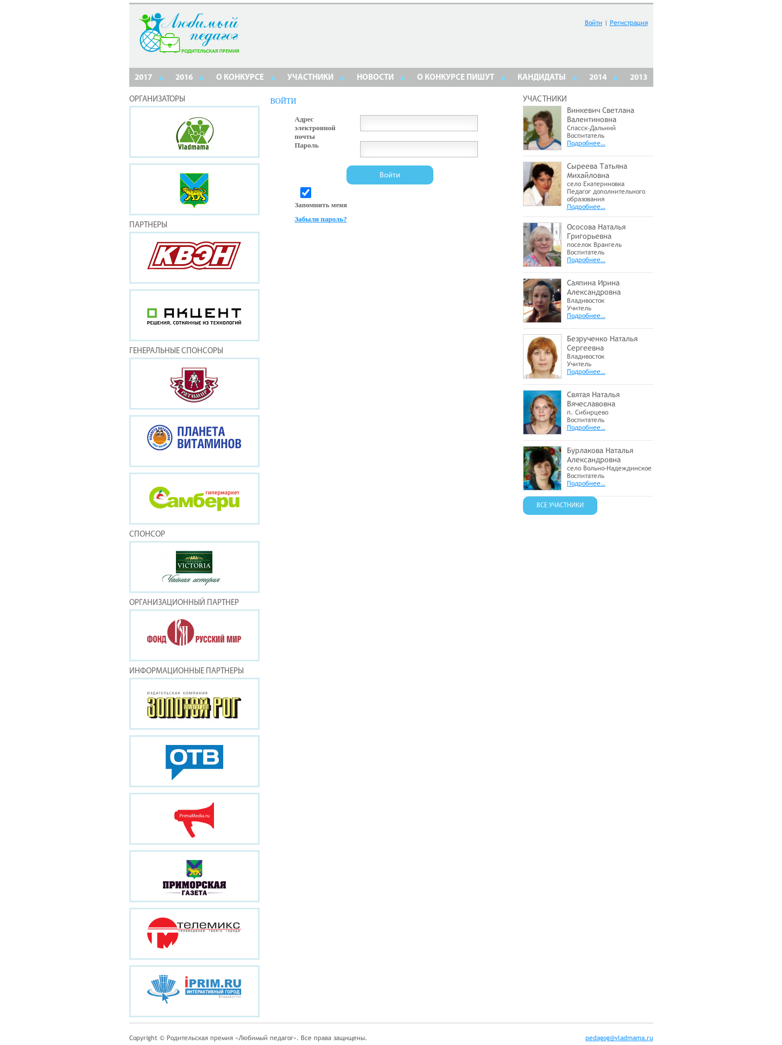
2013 (638, 78)
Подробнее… (586, 143)
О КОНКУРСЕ (240, 78)
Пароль (307, 145)
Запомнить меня (321, 205)
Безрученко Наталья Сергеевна (602, 343)
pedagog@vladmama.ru (619, 1038)
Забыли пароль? (321, 219)
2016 (184, 78)
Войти (593, 23)
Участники (310, 78)
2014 (598, 78)
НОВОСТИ (375, 78)
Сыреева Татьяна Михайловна (597, 171)
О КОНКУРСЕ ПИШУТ (455, 78)
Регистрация (629, 23)
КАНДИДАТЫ (542, 78)
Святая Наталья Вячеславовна (593, 399)
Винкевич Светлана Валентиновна (600, 115)
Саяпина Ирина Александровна (594, 287)
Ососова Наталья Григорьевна (596, 231)
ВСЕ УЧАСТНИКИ (560, 505)
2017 (143, 78)
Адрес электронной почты (315, 128)
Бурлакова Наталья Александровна (600, 455)
